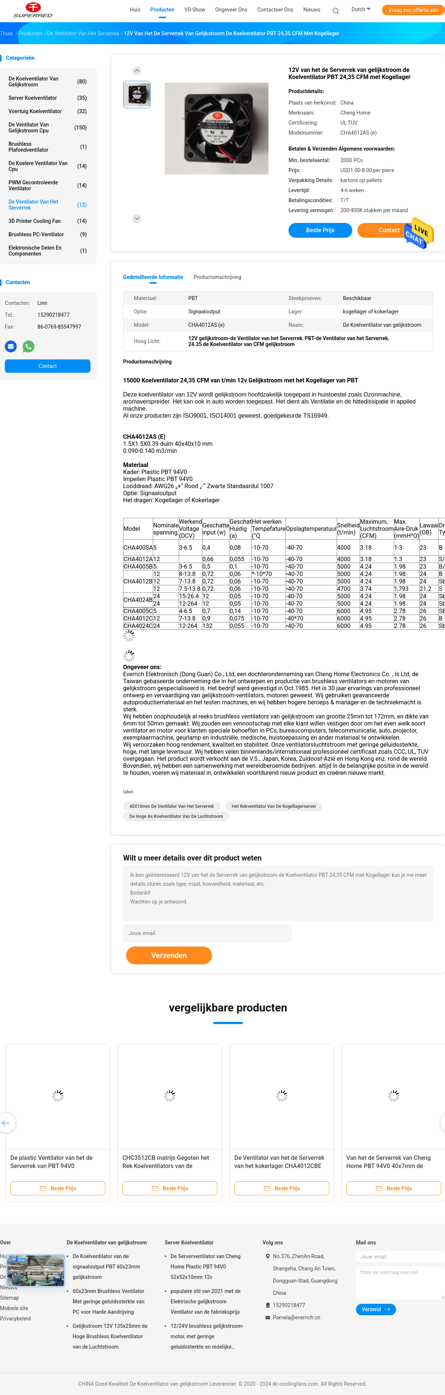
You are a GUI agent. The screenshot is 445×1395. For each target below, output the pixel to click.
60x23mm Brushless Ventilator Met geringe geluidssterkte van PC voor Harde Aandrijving (108, 1301)
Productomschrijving (217, 277)
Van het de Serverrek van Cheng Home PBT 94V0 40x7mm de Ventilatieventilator (388, 1166)
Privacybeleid (15, 1319)
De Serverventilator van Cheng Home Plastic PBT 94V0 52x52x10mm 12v (206, 1266)
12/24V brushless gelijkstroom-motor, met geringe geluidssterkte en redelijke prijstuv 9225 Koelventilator (207, 1337)
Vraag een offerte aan (413, 10)
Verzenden (169, 955)
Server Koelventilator (48, 98)
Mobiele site (14, 1308)
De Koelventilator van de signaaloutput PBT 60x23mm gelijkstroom (106, 1266)
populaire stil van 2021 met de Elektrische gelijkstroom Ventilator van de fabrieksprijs (206, 1301)
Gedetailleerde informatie (153, 277)
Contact (48, 366)
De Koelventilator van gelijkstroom (48, 82)
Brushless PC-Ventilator (48, 234)
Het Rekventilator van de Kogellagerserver (274, 806)
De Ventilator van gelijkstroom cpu (48, 128)
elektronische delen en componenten (48, 251)
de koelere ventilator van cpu (48, 166)
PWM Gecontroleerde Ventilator (48, 185)
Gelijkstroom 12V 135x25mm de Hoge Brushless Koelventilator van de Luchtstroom (110, 1336)
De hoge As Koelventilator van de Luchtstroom (176, 816)
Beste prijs (320, 230)
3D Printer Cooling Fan (48, 221)
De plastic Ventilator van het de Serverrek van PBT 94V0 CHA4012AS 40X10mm (51, 1166)
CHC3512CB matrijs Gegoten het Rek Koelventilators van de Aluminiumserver (165, 1166)
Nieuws (8, 1287)
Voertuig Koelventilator (48, 111)
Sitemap (9, 1298)
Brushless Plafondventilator (48, 147)
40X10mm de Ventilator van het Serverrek (171, 806)
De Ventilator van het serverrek (48, 205)
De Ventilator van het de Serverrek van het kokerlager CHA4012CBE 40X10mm (279, 1166)
